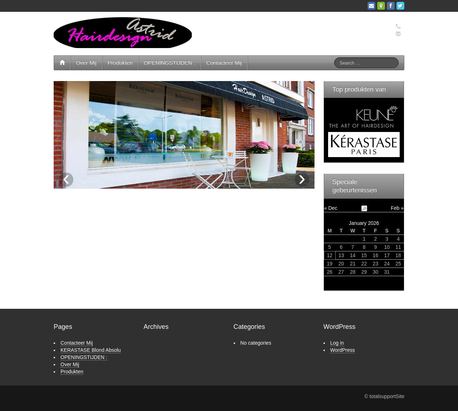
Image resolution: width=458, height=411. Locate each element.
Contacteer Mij (224, 63)
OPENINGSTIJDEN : (169, 63)
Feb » (397, 208)
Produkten (120, 63)
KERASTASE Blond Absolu (90, 350)
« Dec (330, 208)
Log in (337, 343)
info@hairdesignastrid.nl (365, 34)
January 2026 (364, 223)
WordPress (342, 350)
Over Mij (86, 63)
